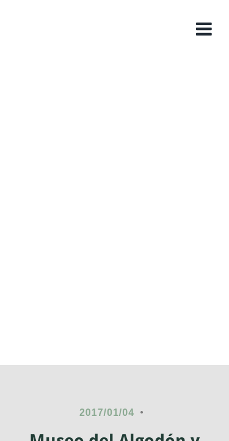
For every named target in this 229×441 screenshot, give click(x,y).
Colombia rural (114, 95)
